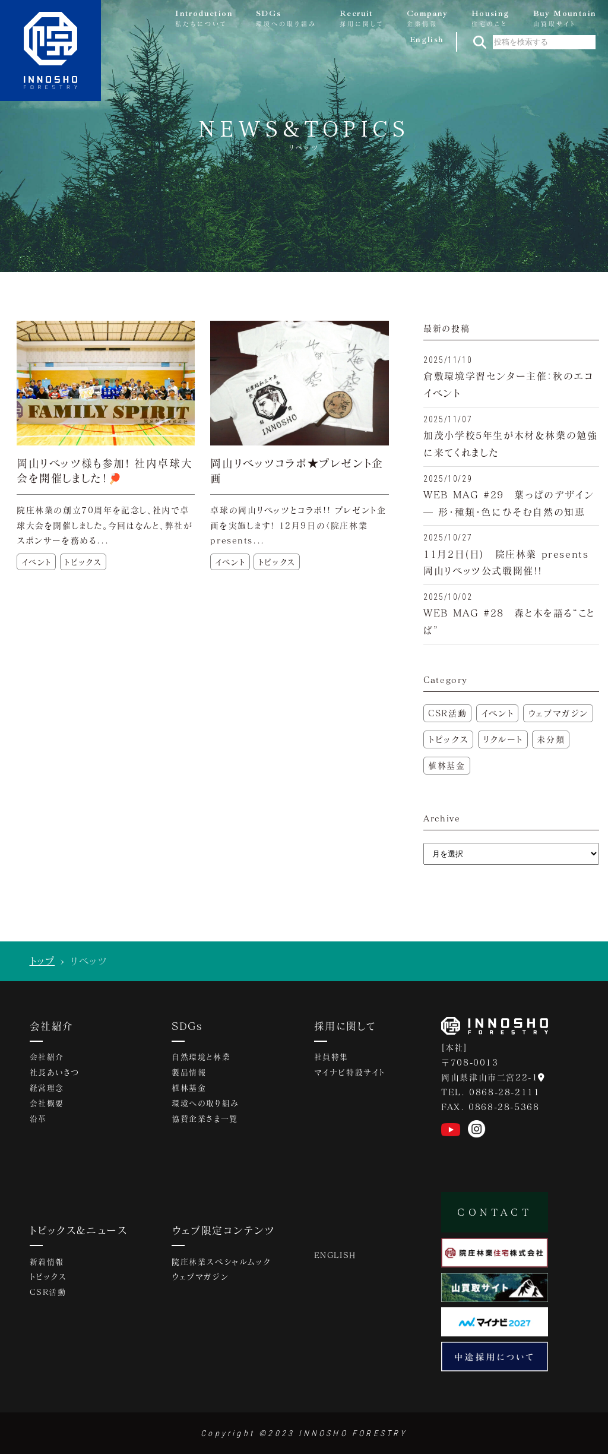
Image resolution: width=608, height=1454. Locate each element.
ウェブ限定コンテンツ (223, 1230)
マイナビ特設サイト (349, 1073)
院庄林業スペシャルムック (221, 1262)
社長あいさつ (55, 1073)
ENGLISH (335, 1255)
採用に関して (345, 1026)
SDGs (187, 1026)
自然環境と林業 (201, 1058)
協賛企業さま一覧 (205, 1119)
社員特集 (331, 1058)
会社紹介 (52, 1026)
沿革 (38, 1119)
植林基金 (446, 765)
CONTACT (494, 1212)
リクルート (503, 739)
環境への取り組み (205, 1104)
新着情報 (47, 1262)
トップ (42, 960)
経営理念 (47, 1088)
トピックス (448, 739)
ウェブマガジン (558, 713)
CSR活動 (447, 713)
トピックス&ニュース (79, 1230)
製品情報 (189, 1073)
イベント (497, 713)
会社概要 (47, 1104)
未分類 (551, 739)
